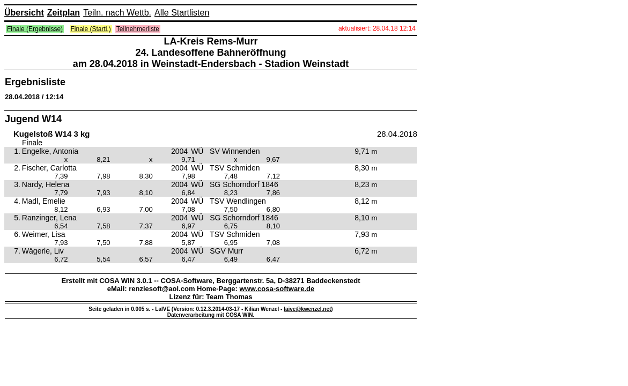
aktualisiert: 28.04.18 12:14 (377, 28)
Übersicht (24, 12)
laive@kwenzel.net (307, 309)
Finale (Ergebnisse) (35, 29)
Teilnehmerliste (137, 29)
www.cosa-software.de (277, 289)
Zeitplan (63, 12)
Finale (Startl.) (91, 29)
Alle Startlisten (181, 12)
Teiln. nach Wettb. (117, 12)
